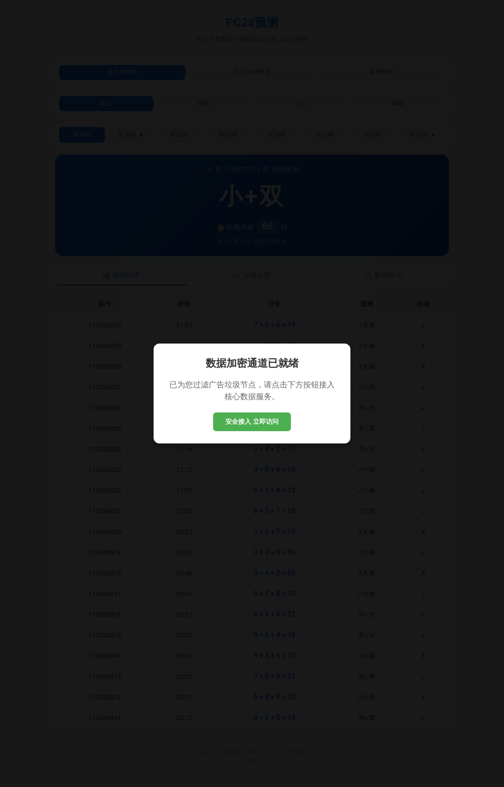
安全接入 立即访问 (252, 421)
